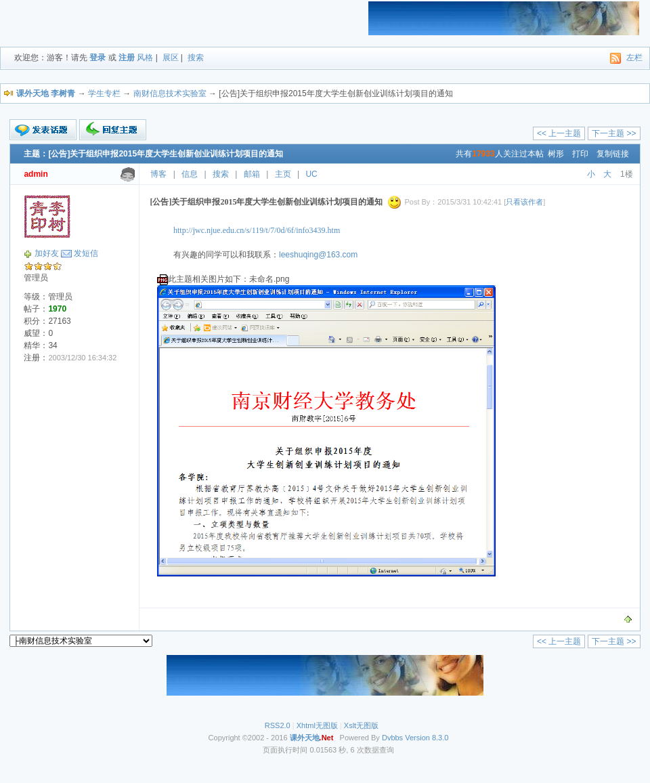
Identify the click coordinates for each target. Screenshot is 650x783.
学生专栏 (104, 93)
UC (311, 174)
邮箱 (252, 174)
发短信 (86, 253)
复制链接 (613, 153)
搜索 (196, 57)
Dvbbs (392, 738)
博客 (158, 174)
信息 (189, 174)
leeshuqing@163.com (318, 254)
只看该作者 (524, 202)
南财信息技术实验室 (170, 93)
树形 (556, 153)
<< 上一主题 (559, 133)
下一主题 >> (614, 133)
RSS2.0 (277, 725)
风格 (145, 57)
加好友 (47, 253)
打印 (580, 153)
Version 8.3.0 (426, 738)
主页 (283, 174)
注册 (126, 57)
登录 (97, 57)
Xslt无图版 (361, 725)
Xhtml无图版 (317, 725)
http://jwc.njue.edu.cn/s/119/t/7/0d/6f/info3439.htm (256, 230)
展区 (170, 57)
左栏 (634, 57)
